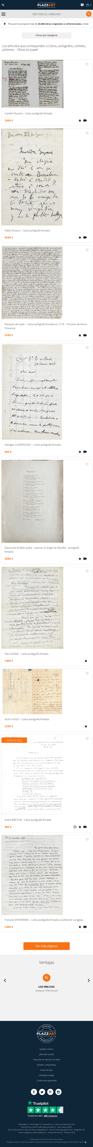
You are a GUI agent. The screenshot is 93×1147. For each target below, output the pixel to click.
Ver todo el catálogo (46, 14)
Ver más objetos (46, 946)
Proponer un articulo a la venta (46, 1059)
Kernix (83, 1142)
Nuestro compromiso (46, 1064)
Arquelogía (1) (23, 1124)
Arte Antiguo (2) (36, 1124)
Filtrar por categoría (46, 35)
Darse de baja (46, 1070)
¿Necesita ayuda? (46, 1054)
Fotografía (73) (79, 1129)
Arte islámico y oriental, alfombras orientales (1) (38, 1127)
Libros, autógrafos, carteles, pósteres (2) (32, 1132)
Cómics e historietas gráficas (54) (61, 1129)
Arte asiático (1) (48, 1124)
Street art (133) (69, 1132)
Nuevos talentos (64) (55, 1132)
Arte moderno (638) (64, 1127)
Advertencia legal (46, 1075)
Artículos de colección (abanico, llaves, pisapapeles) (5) (28, 1129)
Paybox (75, 1142)
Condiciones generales (47, 1080)
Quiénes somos (46, 1049)
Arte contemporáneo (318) (65, 1124)
